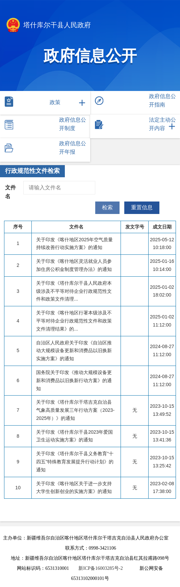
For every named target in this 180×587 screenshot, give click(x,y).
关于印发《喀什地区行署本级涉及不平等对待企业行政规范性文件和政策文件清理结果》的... (74, 321)
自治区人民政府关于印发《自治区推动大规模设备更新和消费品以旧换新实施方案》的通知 (74, 351)
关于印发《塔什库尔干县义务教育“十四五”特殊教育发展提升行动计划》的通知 (74, 461)
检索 (107, 207)
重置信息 (142, 207)
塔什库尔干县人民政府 (48, 25)
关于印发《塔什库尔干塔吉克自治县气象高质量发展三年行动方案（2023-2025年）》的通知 (75, 410)
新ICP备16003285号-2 (100, 568)
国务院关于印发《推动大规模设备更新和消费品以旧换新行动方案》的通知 (74, 380)
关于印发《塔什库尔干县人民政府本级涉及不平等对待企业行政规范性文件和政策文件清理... (74, 291)
